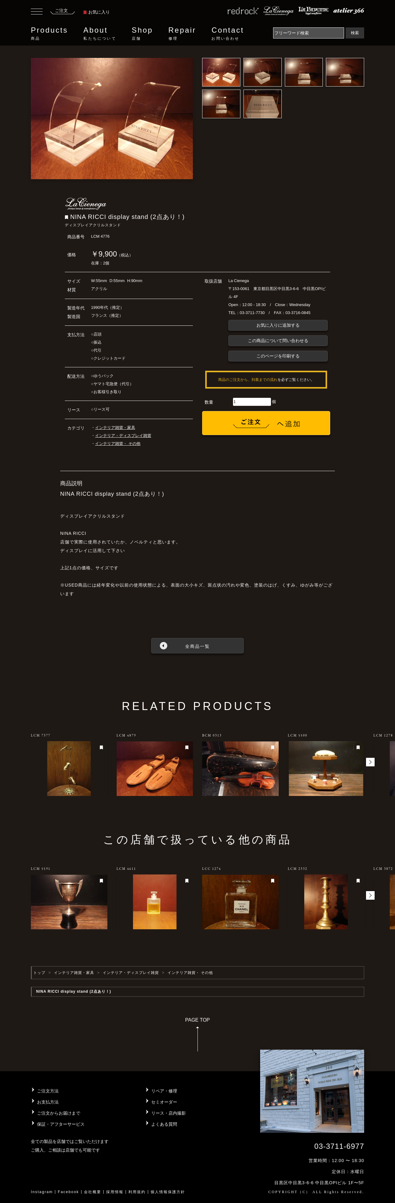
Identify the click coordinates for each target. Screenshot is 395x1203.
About (99, 33)
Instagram (42, 1192)
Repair (182, 33)
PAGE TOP (197, 1036)
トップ (39, 973)
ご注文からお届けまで (58, 1113)
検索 (355, 32)
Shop (142, 33)
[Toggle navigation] (37, 12)
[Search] (308, 32)
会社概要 (92, 1192)
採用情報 (114, 1192)
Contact (227, 33)
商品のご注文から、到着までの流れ (247, 379)
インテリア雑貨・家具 (115, 427)
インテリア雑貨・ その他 (117, 443)
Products (49, 33)
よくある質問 (164, 1124)
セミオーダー (164, 1102)
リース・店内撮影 (168, 1113)
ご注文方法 (48, 1090)
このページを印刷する (278, 355)
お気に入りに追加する (278, 325)
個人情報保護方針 (168, 1192)
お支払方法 (48, 1102)
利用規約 (137, 1192)
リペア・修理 (164, 1090)
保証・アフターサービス (61, 1124)
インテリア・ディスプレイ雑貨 (123, 435)
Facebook (68, 1192)
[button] (370, 762)
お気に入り (96, 12)
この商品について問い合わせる (278, 340)
